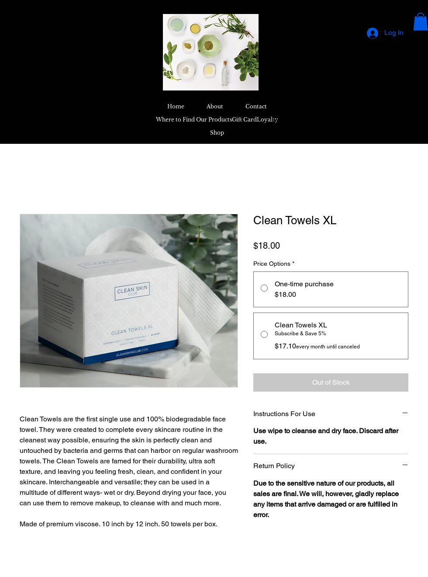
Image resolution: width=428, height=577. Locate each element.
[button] (420, 22)
